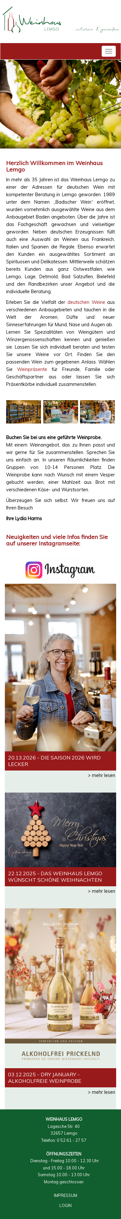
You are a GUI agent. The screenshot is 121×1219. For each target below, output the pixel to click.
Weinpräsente (32, 369)
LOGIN (65, 1205)
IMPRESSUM (65, 1195)
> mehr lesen (101, 775)
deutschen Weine (86, 302)
